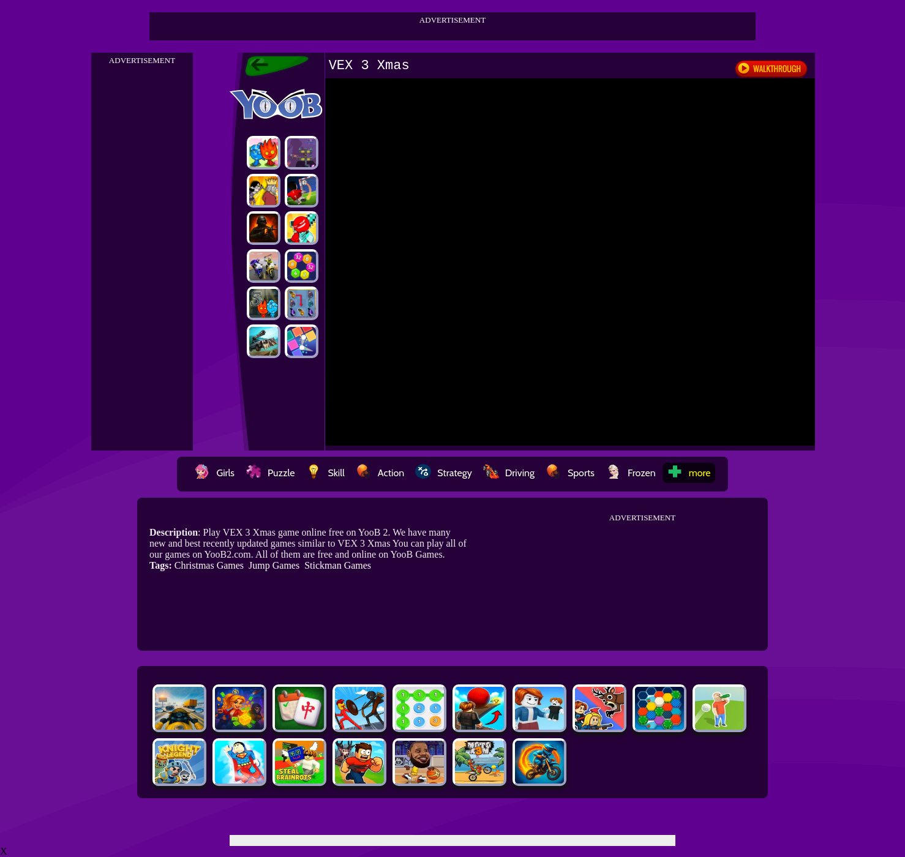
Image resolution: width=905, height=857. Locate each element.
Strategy (443, 473)
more (689, 473)
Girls (214, 473)
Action (380, 473)
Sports (570, 473)
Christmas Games (209, 565)
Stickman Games (337, 565)
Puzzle (270, 473)
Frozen (631, 473)
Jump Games (274, 565)
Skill (325, 473)
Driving (509, 473)
